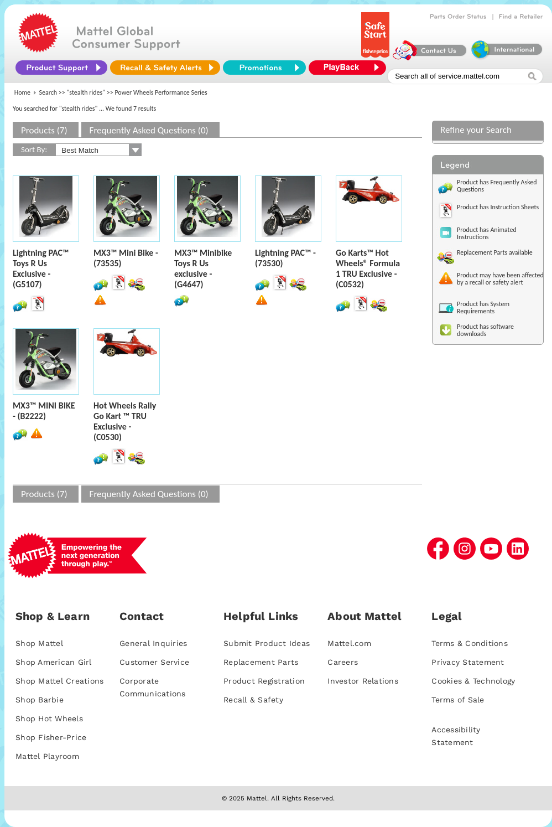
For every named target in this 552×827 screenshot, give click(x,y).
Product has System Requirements (483, 307)
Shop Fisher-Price (50, 737)
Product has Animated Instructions (487, 233)
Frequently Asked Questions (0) (149, 130)
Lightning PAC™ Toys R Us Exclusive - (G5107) (41, 268)
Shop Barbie (39, 699)
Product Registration (264, 680)
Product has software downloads (485, 330)
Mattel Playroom (47, 756)
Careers (342, 662)
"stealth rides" (86, 92)
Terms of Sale (457, 699)
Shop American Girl (53, 662)
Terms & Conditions (469, 643)
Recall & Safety (253, 699)
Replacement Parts (260, 662)
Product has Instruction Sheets (498, 207)
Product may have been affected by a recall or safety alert (500, 278)
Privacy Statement (467, 662)
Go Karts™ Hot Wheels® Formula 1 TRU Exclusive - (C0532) (368, 268)
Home (22, 92)
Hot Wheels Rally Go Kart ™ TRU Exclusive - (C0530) (124, 421)
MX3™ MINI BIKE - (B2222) (44, 410)
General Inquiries (153, 643)
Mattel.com (349, 643)
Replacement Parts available (495, 252)
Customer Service (154, 662)
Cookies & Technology (473, 680)
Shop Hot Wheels (49, 718)
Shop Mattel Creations (59, 680)
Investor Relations (362, 680)
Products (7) (44, 130)
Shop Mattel (39, 643)
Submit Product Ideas (266, 643)
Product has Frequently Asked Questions (497, 185)
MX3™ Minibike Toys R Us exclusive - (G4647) (203, 268)
